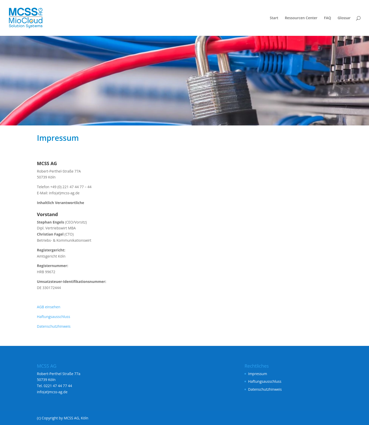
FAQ (327, 18)
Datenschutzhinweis (53, 326)
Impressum (257, 373)
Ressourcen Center (301, 18)
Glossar (344, 18)
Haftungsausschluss (53, 316)
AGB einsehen (48, 306)
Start (274, 18)
